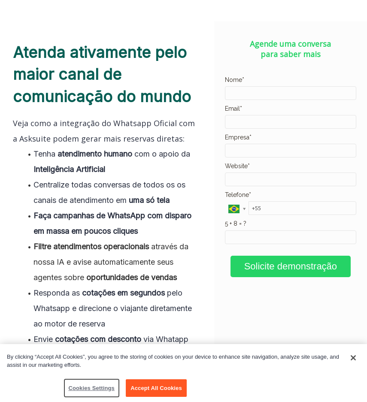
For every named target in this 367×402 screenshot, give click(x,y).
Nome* (234, 79)
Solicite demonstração (290, 266)
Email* (233, 108)
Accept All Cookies (156, 390)
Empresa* (238, 137)
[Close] (353, 359)
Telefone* (238, 194)
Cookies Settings (91, 390)
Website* (237, 166)
